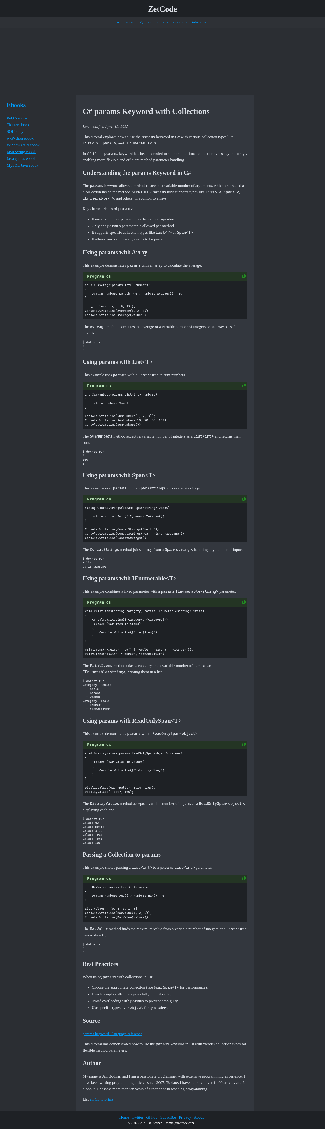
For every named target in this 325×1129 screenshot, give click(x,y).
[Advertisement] (162, 61)
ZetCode (162, 9)
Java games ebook (21, 158)
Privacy (185, 1117)
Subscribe (198, 22)
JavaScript (179, 22)
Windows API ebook (23, 145)
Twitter (137, 1117)
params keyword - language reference (112, 1033)
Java (164, 22)
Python (145, 22)
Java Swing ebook (21, 151)
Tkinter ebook (18, 124)
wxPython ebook (20, 138)
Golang (130, 22)
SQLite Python (18, 131)
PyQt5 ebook (17, 118)
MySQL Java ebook (22, 165)
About (199, 1117)
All (119, 22)
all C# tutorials (102, 1099)
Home (124, 1117)
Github (151, 1117)
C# (155, 22)
